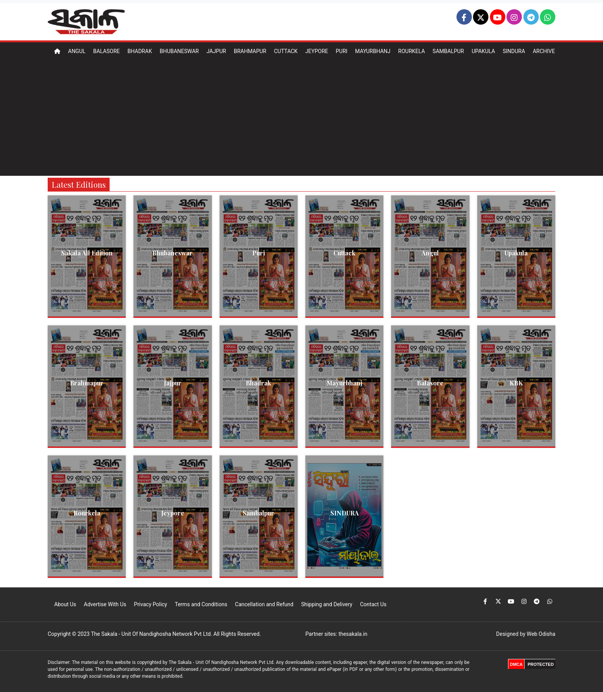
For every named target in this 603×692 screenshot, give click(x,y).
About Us (65, 604)
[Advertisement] (301, 118)
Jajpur (216, 51)
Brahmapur (250, 51)
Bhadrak (139, 51)
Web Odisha (541, 634)
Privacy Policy (150, 604)
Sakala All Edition (87, 253)
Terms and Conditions (201, 604)
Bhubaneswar (179, 51)
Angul (76, 51)
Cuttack (285, 51)
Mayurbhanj (372, 51)
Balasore (106, 51)
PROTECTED (541, 664)
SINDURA (344, 513)
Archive (544, 51)
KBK (516, 383)
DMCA (516, 664)
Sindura (514, 51)
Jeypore (316, 51)
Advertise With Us (105, 604)
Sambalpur (448, 51)
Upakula (483, 51)
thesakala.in (352, 634)
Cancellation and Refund (264, 604)
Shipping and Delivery (326, 604)
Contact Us (373, 604)
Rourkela (411, 51)
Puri (341, 51)
